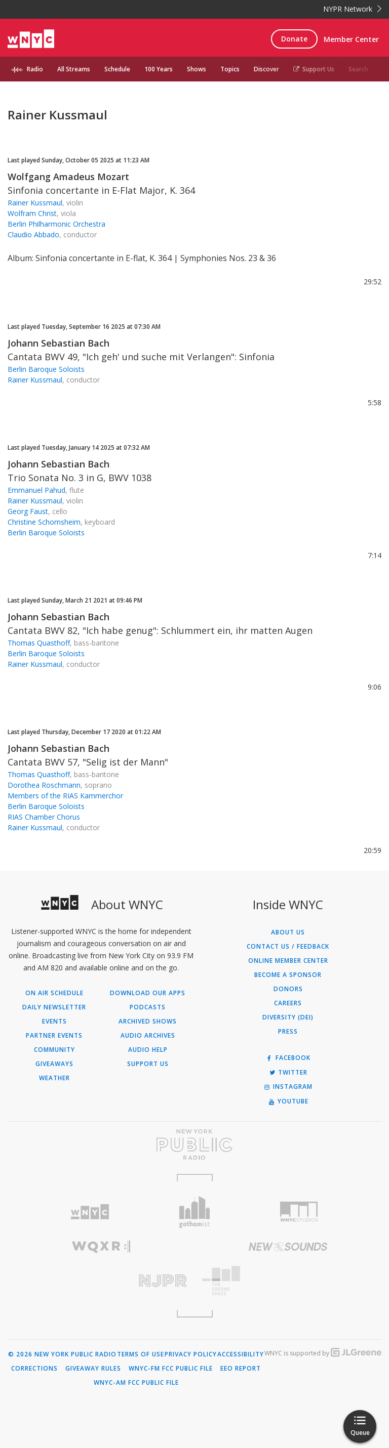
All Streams (73, 69)
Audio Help (148, 1050)
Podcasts (148, 1007)
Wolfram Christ (32, 213)
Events (54, 1021)
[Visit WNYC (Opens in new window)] (89, 1212)
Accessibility (240, 1354)
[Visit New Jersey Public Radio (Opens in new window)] (101, 1280)
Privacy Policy (191, 1354)
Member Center (351, 39)
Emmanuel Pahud (36, 490)
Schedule (117, 69)
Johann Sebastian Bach (58, 343)
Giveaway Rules (93, 1369)
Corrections (34, 1369)
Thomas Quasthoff (39, 643)
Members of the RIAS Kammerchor (65, 795)
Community (54, 1050)
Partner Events (54, 1036)
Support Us (313, 69)
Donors (288, 989)
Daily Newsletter (54, 1007)
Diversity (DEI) (288, 1017)
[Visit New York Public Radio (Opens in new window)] (194, 1144)
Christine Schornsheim (44, 522)
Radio (35, 69)
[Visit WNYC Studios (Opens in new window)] (299, 1212)
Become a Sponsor (288, 975)
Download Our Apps (147, 993)
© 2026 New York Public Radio (62, 1354)
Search (358, 69)
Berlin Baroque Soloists (46, 369)
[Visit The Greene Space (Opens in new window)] (287, 1281)
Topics (230, 69)
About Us (288, 932)
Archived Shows (148, 1021)
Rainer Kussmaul (35, 202)
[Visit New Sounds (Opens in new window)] (287, 1246)
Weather (54, 1078)
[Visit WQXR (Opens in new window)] (101, 1247)
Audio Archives (148, 1036)
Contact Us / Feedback (288, 947)
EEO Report (240, 1369)
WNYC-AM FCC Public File (136, 1383)
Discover (266, 69)
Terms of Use (140, 1354)
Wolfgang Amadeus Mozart (68, 177)
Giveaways (54, 1064)
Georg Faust (28, 511)
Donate (294, 39)
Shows (196, 69)
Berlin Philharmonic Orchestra (56, 224)
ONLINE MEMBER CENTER (288, 961)
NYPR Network (352, 9)
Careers (288, 1003)
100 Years (158, 69)
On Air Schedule (54, 993)
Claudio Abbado (33, 234)
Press (288, 1032)
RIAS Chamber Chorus (44, 817)
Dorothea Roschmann (44, 785)
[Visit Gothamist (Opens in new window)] (194, 1212)
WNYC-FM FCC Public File (171, 1369)
